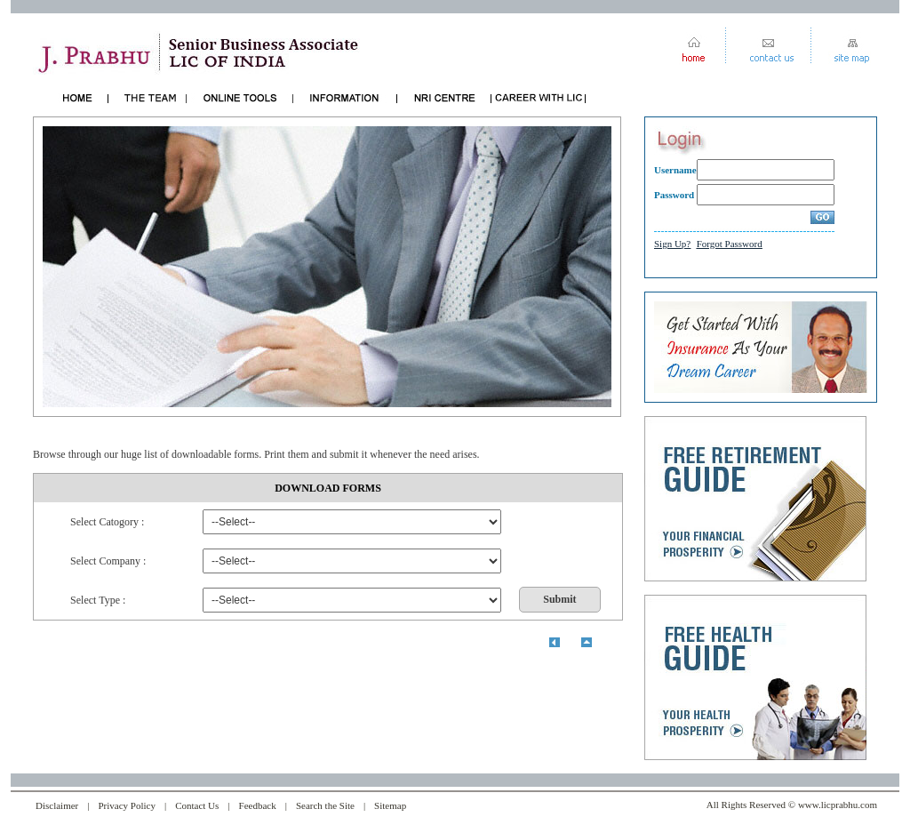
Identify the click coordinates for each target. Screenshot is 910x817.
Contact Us (197, 805)
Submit (559, 599)
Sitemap (390, 805)
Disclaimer (57, 805)
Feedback (257, 805)
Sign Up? (672, 243)
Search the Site (325, 805)
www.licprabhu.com (837, 804)
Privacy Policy (126, 805)
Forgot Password (729, 243)
